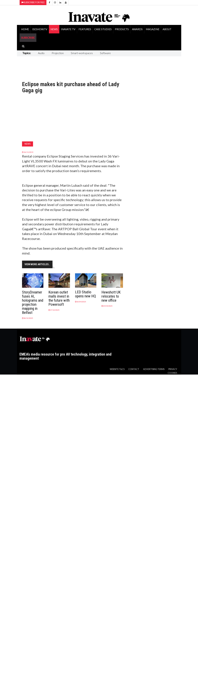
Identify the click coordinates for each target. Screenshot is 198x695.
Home (25, 29)
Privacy (172, 369)
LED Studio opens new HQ (85, 294)
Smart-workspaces (82, 53)
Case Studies (103, 29)
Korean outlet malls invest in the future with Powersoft (59, 298)
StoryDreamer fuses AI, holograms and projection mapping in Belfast (32, 302)
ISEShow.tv (39, 29)
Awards (137, 29)
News (54, 29)
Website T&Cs (117, 369)
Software (105, 53)
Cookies (172, 373)
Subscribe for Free (33, 2)
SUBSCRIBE (28, 37)
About (167, 29)
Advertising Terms (153, 369)
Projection (58, 53)
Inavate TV (68, 29)
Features (85, 29)
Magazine (152, 29)
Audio (41, 53)
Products (122, 29)
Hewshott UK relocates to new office (111, 296)
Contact (133, 369)
